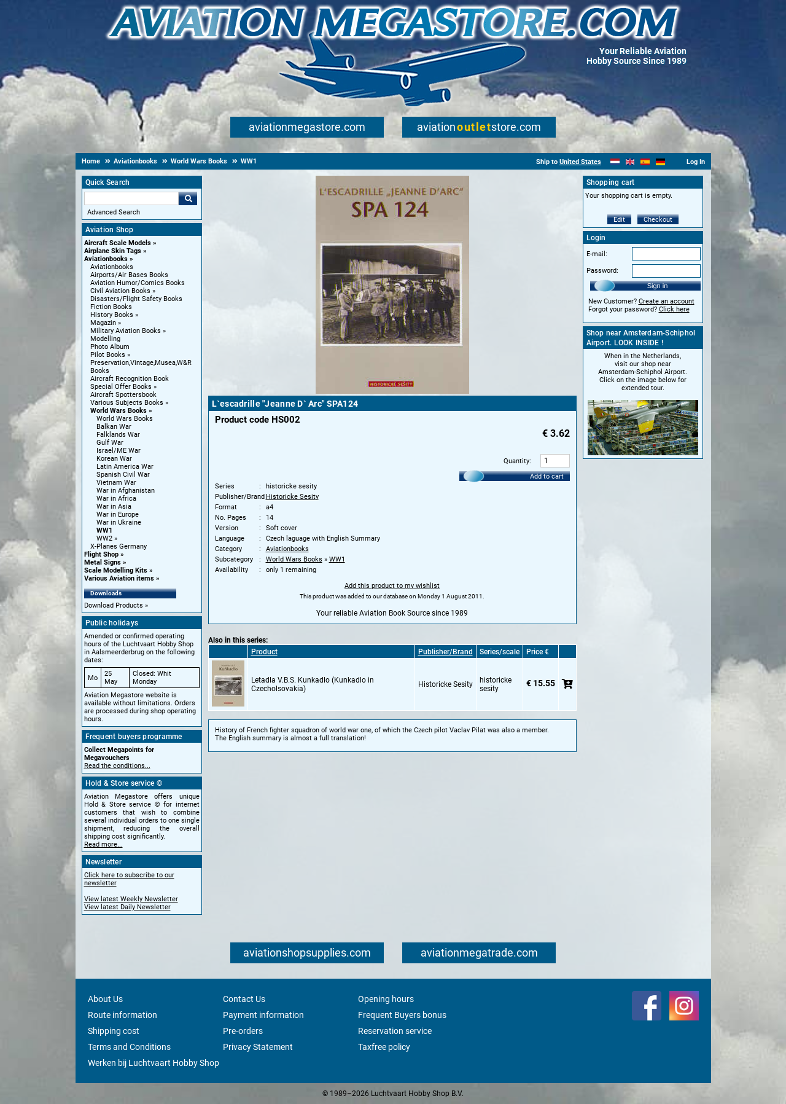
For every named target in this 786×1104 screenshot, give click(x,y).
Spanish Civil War (123, 475)
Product (264, 652)
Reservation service (395, 1031)
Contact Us (244, 999)
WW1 (104, 530)
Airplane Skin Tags (112, 251)
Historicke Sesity (292, 497)
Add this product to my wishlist (392, 586)
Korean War (114, 459)
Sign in (657, 285)
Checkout (658, 220)
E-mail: (596, 254)
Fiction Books (111, 307)
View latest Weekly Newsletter (131, 899)
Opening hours (386, 999)
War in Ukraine (118, 523)
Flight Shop (101, 554)
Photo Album (110, 347)
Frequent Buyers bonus (402, 1015)
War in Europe (117, 515)
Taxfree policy (384, 1047)
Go (188, 198)
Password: (602, 271)
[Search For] (131, 198)
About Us (105, 999)
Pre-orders (243, 1031)
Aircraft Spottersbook (123, 395)
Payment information (263, 1015)
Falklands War (118, 435)
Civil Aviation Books (120, 291)
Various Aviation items (119, 578)
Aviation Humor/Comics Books (137, 283)
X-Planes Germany (118, 546)
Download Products (113, 605)
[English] (630, 162)
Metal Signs (102, 562)
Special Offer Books (121, 387)
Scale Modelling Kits (115, 570)
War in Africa (116, 499)
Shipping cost (113, 1031)
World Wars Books (118, 411)
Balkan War (113, 427)
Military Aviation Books (125, 331)
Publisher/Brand (445, 652)
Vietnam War (116, 483)
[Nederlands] (615, 162)
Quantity (516, 461)
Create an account (667, 301)
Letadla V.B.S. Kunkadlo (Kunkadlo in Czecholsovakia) (312, 684)
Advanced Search (113, 212)
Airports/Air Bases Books (129, 275)
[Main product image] (392, 391)
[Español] (645, 162)
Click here (674, 309)
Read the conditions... (117, 766)
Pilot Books (107, 355)
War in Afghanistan (125, 491)
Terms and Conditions (129, 1047)
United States (580, 162)
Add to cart (547, 476)
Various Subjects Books (126, 403)
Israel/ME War (118, 451)
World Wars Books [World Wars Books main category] (124, 419)
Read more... (103, 844)
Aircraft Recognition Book (129, 379)
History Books (111, 315)
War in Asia (113, 507)
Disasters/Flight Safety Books (136, 299)
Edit (619, 220)
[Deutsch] (660, 162)
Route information (122, 1015)
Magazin (103, 323)
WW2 (104, 538)
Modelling (105, 339)
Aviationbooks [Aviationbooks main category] (111, 267)
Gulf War (109, 443)
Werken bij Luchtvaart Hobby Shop (153, 1063)
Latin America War (125, 467)
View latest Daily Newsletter (127, 907)
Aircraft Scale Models (117, 243)
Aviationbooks (106, 259)
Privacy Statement (258, 1047)
